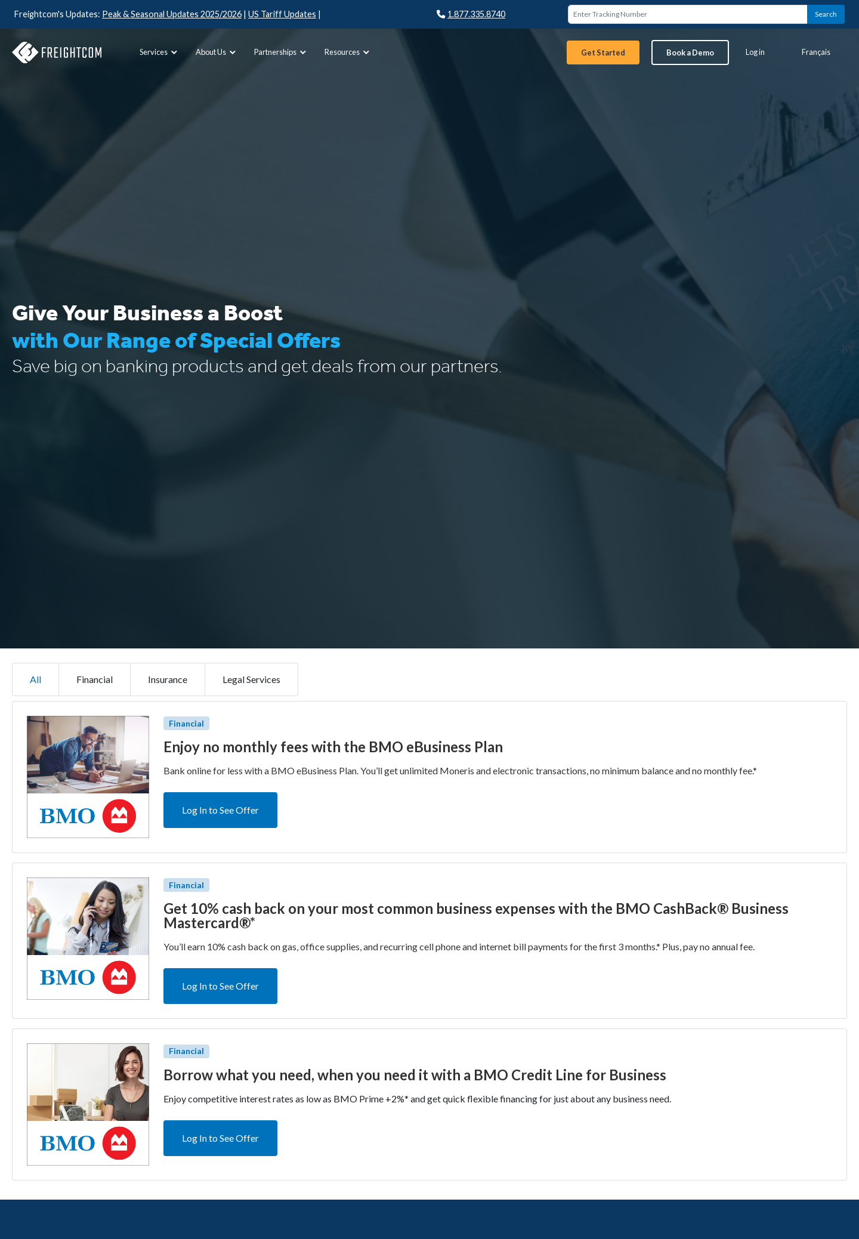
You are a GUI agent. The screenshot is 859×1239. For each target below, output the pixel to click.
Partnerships (281, 52)
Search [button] (826, 14)
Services (160, 52)
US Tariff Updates (282, 14)
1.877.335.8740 (471, 14)
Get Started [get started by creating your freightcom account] (603, 52)
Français (816, 52)
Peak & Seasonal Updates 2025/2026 (172, 14)
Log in (755, 52)
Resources (348, 52)
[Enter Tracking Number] (688, 14)
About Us (217, 52)
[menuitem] (158, 52)
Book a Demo (690, 52)
